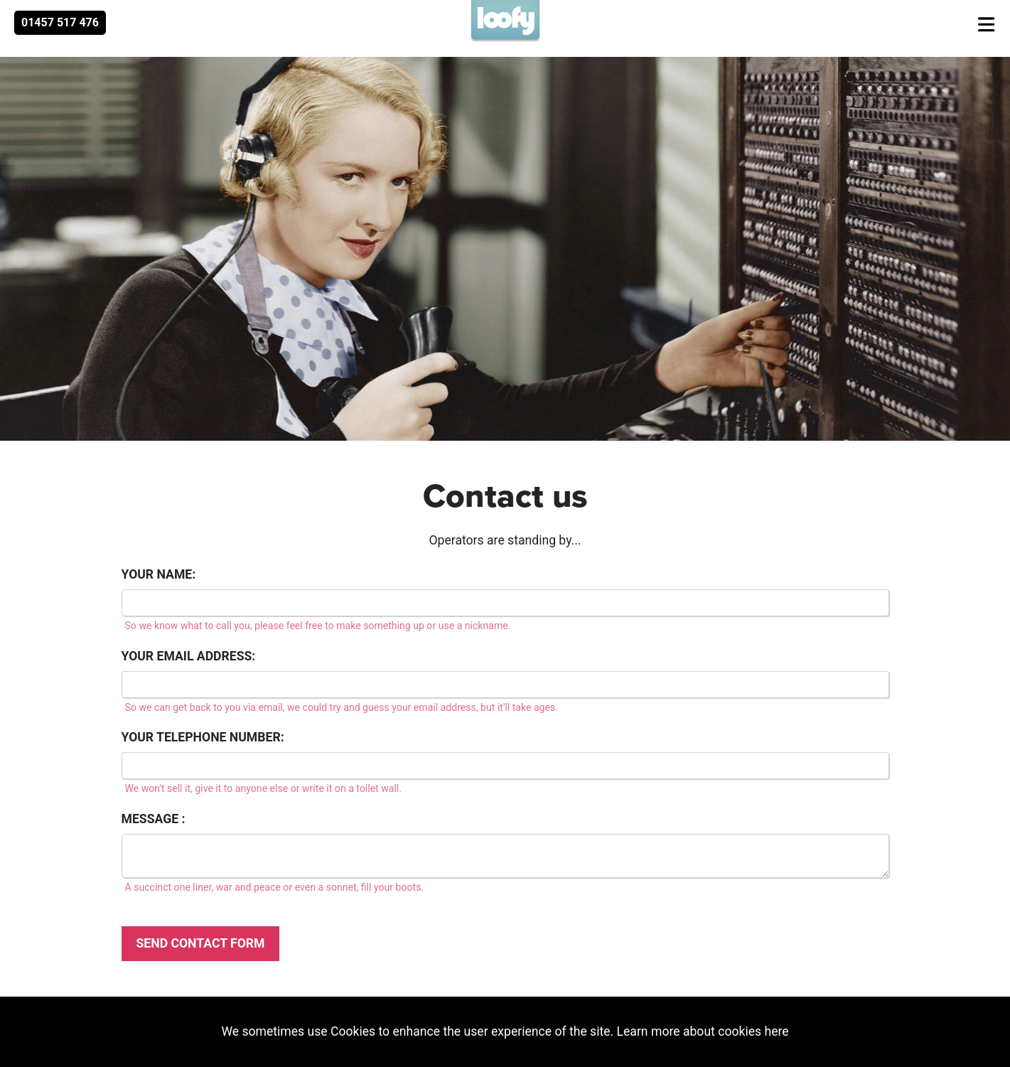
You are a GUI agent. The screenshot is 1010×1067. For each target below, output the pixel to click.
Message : (154, 819)
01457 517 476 (60, 22)
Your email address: (189, 656)
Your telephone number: (203, 737)
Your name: (159, 574)
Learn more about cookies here (703, 1031)
